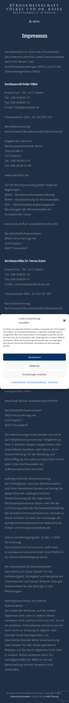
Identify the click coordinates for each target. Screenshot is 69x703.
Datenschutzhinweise (20, 696)
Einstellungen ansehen (34, 374)
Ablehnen (35, 365)
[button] (64, 320)
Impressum (53, 382)
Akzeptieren (34, 357)
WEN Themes (52, 696)
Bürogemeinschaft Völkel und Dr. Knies (34, 7)
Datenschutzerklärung (36, 382)
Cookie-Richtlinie (18, 382)
